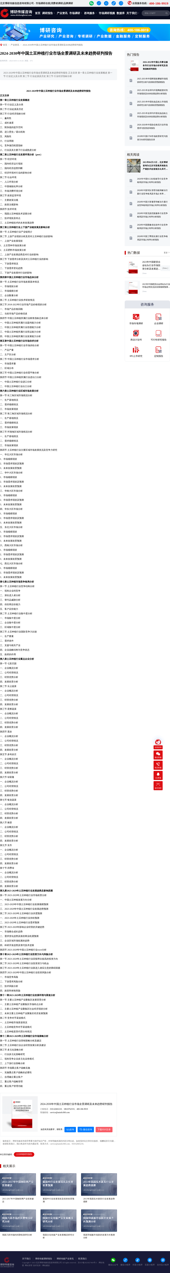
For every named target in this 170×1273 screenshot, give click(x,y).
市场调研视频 (107, 13)
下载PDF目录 (104, 1129)
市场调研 (75, 13)
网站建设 (46, 1265)
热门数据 (134, 252)
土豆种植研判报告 (24, 1154)
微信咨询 (85, 1129)
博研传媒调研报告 (43, 1259)
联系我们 (82, 1259)
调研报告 (48, 13)
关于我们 (132, 13)
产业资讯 (62, 13)
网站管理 (28, 1265)
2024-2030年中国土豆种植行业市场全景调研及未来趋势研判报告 (53, 45)
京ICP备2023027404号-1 (87, 1262)
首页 (37, 13)
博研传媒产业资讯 (65, 1259)
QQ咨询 (70, 1129)
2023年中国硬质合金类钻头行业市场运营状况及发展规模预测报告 (156, 287)
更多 (167, 252)
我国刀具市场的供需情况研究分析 (17, 1235)
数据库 (121, 13)
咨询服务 (90, 13)
